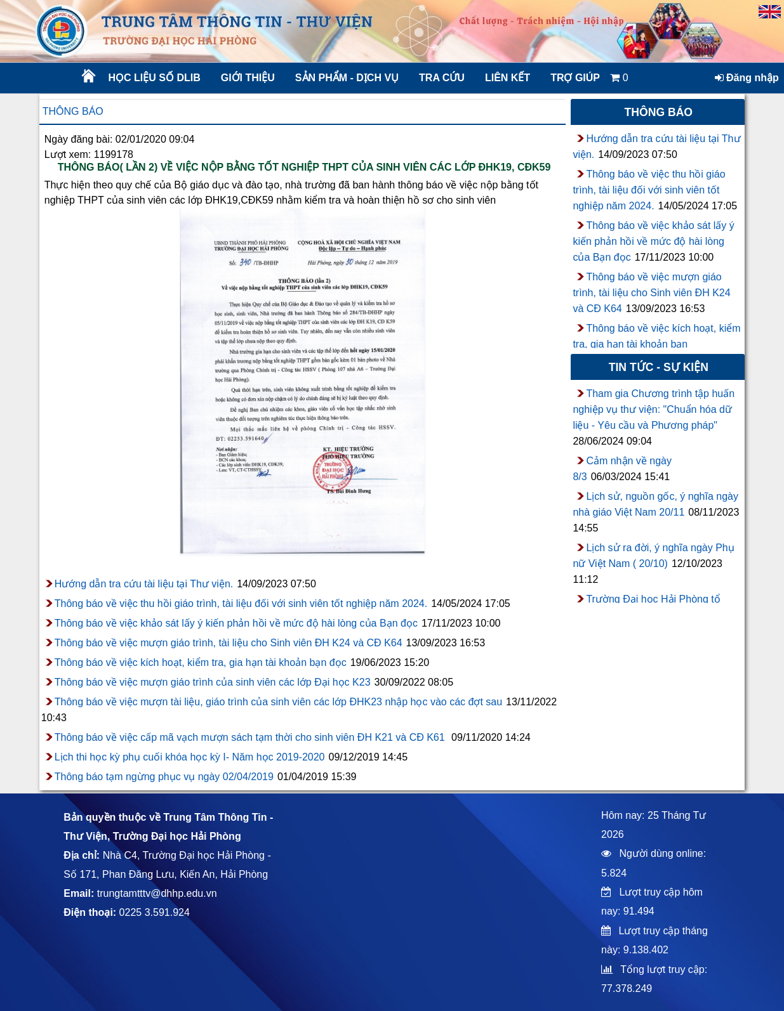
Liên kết (507, 77)
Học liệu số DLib (155, 77)
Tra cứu (442, 77)
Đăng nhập (747, 77)
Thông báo (73, 111)
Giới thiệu (248, 77)
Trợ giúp (575, 77)
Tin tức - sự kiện (658, 367)
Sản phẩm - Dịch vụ (346, 77)
